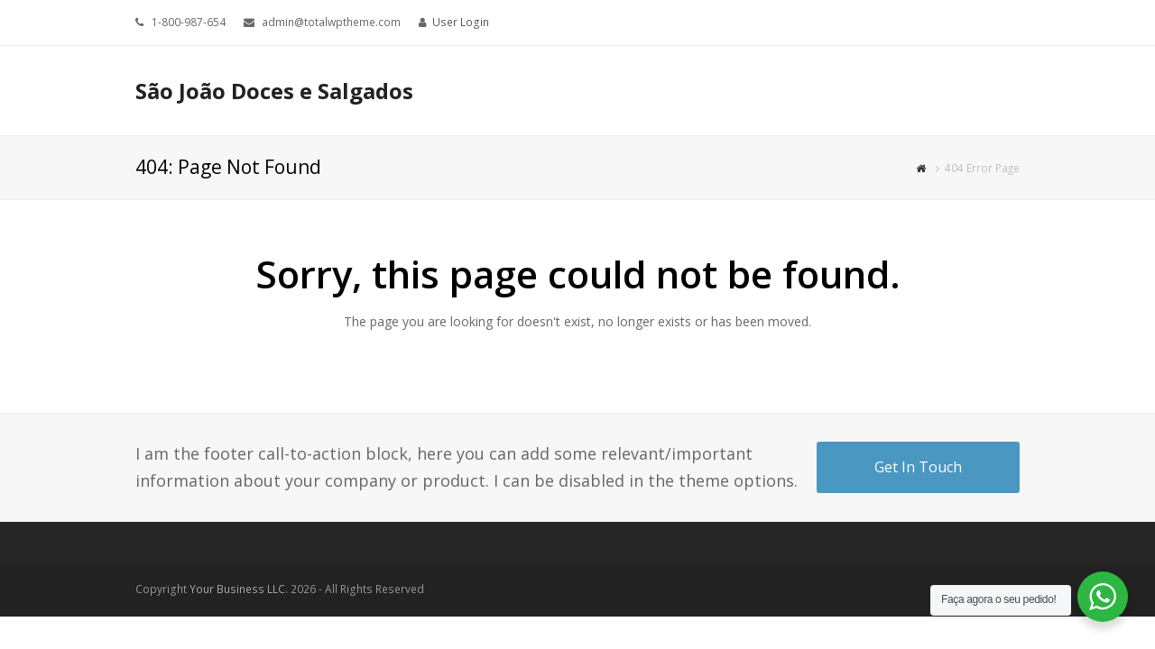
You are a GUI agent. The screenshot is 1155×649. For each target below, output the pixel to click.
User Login (460, 22)
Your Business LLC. (238, 589)
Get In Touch (918, 467)
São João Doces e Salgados (274, 90)
